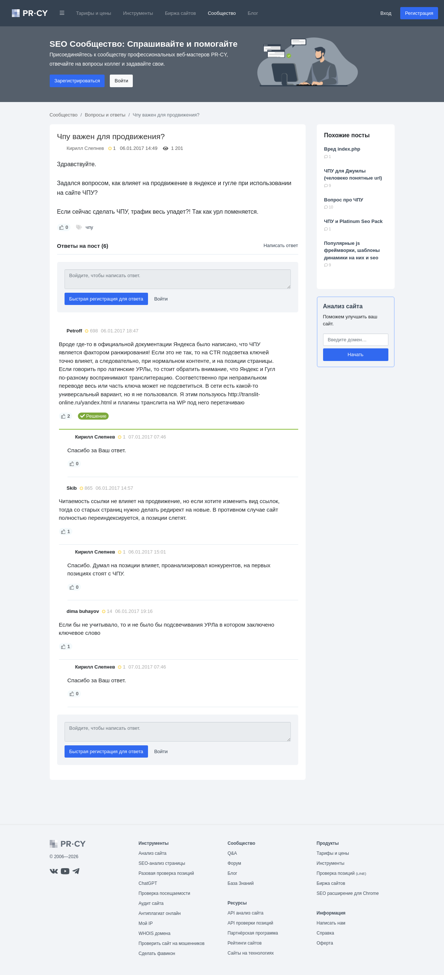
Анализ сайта (343, 306)
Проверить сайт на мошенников (172, 943)
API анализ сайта (246, 913)
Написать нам (331, 923)
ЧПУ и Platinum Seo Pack (353, 221)
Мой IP (146, 923)
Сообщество (222, 13)
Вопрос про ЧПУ (344, 200)
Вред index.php (342, 149)
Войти (121, 80)
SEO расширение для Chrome (348, 893)
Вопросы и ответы (105, 115)
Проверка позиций (341, 873)
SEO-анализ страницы (162, 863)
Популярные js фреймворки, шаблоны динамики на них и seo (352, 250)
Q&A (232, 853)
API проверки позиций (250, 923)
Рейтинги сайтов (245, 943)
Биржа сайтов (180, 13)
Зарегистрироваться (77, 80)
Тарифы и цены (93, 13)
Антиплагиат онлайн (160, 913)
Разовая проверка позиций (166, 873)
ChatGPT (148, 883)
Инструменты (138, 13)
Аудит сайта (151, 903)
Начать (356, 354)
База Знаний (241, 883)
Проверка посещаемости (164, 893)
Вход (386, 13)
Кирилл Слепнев (85, 148)
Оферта (325, 943)
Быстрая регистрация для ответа (106, 299)
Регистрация (419, 13)
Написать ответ (280, 245)
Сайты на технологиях (251, 953)
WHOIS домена (155, 933)
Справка (325, 933)
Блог (253, 13)
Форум (234, 863)
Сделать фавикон (157, 953)
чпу (89, 227)
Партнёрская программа (253, 933)
